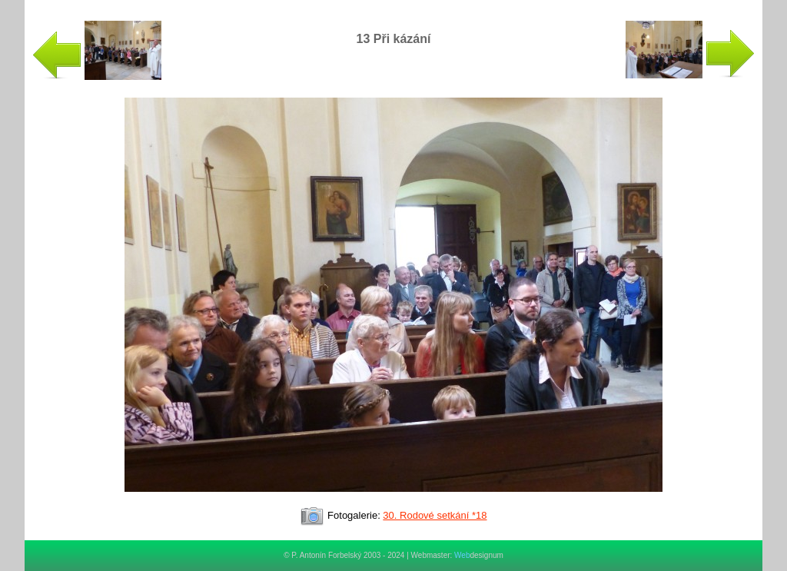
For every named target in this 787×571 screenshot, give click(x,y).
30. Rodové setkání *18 (434, 515)
